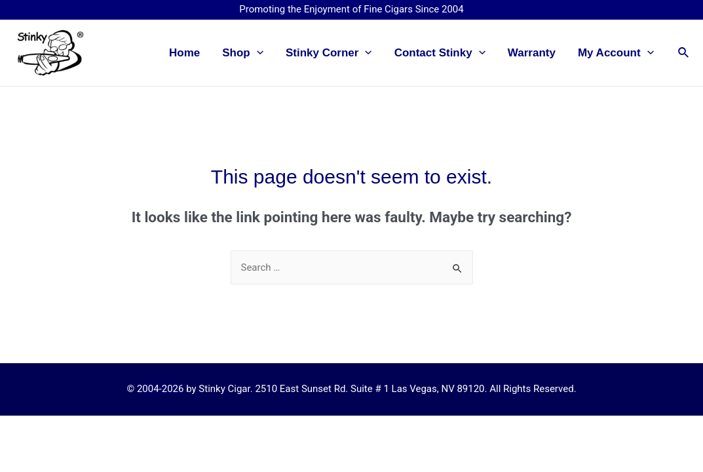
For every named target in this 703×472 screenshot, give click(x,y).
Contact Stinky (439, 53)
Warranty (532, 53)
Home (184, 53)
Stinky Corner (329, 53)
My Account (616, 53)
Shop (242, 53)
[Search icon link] (684, 53)
